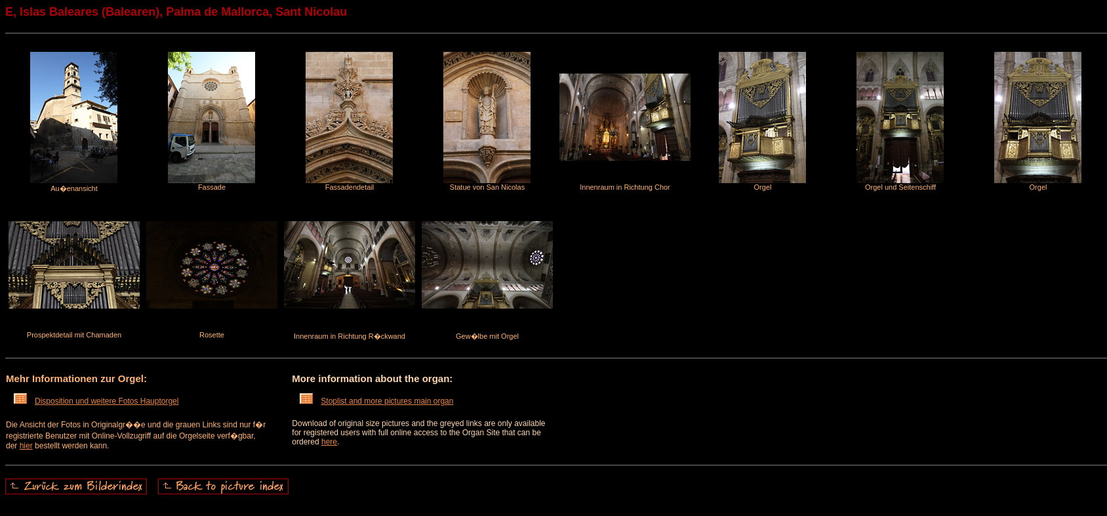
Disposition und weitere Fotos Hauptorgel (96, 401)
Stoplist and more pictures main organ (376, 401)
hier (26, 445)
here (329, 441)
